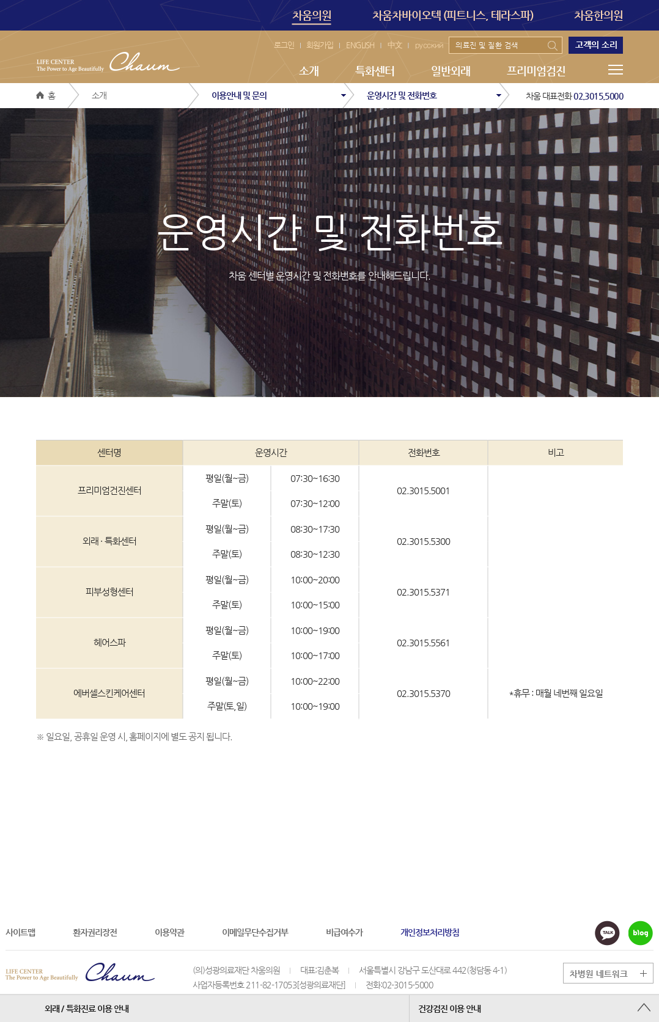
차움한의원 (598, 15)
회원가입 (319, 44)
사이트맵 (20, 932)
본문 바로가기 (0, 0)
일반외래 (450, 70)
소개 (308, 70)
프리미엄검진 (536, 70)
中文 (395, 44)
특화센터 (374, 70)
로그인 (284, 44)
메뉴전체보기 (615, 70)
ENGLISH (360, 44)
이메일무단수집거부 (255, 932)
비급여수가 (344, 932)
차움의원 (311, 16)
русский (429, 44)
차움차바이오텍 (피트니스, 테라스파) (453, 15)
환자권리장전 (95, 932)
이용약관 (169, 932)
